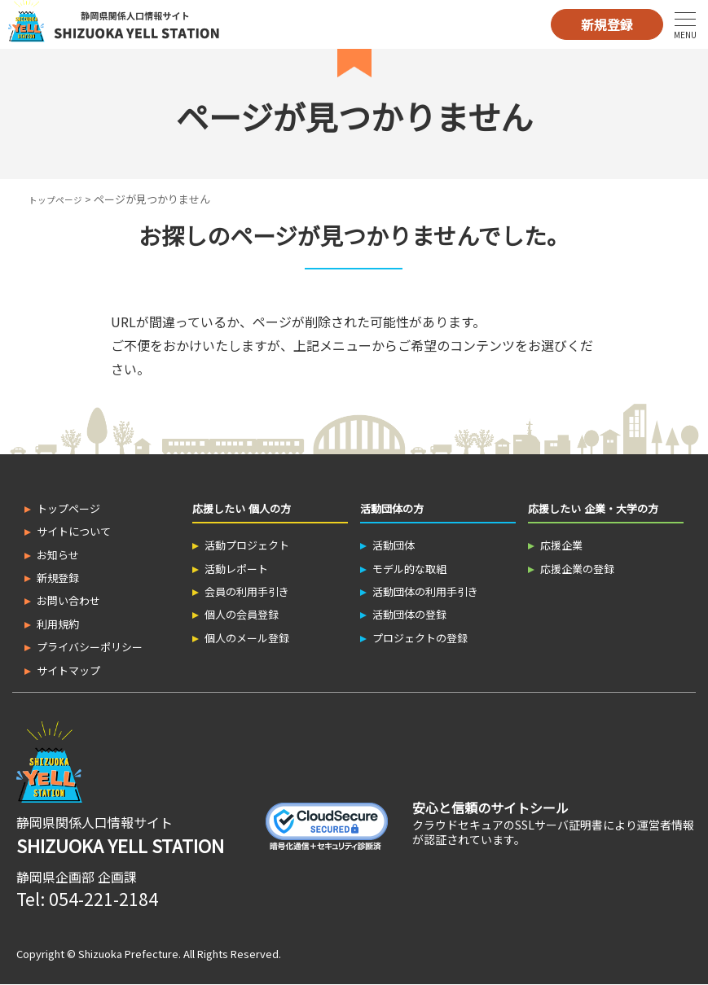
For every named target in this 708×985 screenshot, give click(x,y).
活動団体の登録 (409, 614)
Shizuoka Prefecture (128, 953)
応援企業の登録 (577, 568)
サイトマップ (68, 670)
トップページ (60, 199)
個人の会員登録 (241, 614)
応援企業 (561, 545)
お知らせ (58, 555)
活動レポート (236, 568)
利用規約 (58, 624)
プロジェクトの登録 (420, 638)
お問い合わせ (68, 600)
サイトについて (74, 531)
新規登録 (607, 24)
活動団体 (393, 545)
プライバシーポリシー (90, 646)
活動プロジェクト (246, 545)
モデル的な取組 (409, 568)
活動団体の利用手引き (425, 591)
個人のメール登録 (246, 638)
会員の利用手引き (246, 591)
